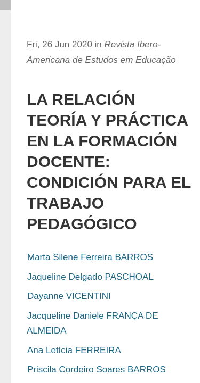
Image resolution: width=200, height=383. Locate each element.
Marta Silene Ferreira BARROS (90, 257)
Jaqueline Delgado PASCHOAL (90, 277)
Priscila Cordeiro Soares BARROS (96, 369)
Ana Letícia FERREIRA (74, 350)
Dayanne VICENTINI (69, 296)
